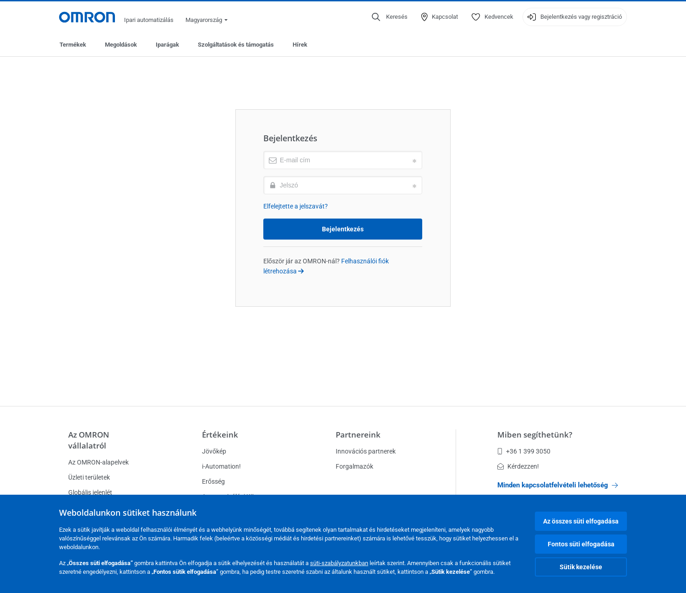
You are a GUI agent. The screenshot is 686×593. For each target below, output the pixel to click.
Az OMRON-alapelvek (98, 462)
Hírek (300, 44)
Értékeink (220, 434)
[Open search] (389, 17)
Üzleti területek (89, 477)
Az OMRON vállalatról (88, 440)
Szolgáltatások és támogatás (236, 44)
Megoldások (121, 44)
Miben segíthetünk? (534, 434)
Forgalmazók (354, 466)
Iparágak (167, 44)
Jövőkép (214, 451)
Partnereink (358, 434)
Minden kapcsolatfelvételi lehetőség (557, 485)
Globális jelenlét (90, 492)
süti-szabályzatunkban (339, 563)
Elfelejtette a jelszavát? (295, 206)
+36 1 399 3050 (523, 451)
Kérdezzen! (518, 466)
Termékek (73, 44)
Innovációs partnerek (366, 451)
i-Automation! (221, 466)
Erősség (213, 481)
